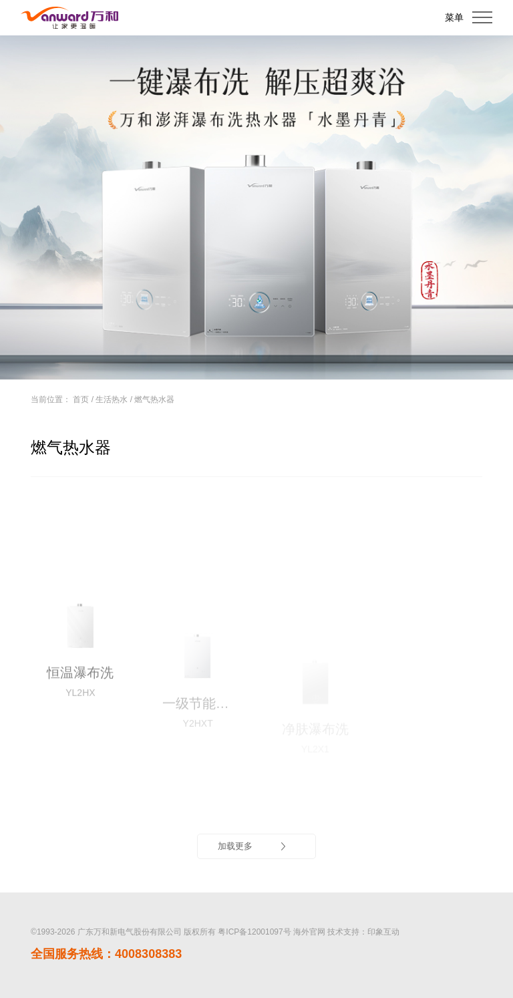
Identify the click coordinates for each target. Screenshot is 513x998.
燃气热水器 (154, 399)
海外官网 (309, 932)
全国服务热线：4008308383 (106, 954)
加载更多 (253, 846)
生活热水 (112, 399)
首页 (81, 399)
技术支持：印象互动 (363, 932)
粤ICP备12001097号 (254, 932)
